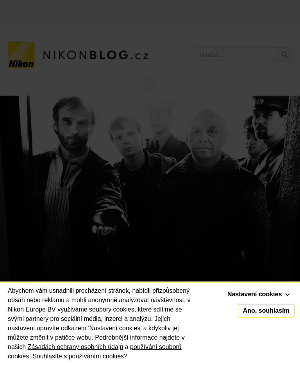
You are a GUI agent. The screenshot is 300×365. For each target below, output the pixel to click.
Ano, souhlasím (266, 310)
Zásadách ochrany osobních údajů (75, 347)
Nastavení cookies (258, 294)
